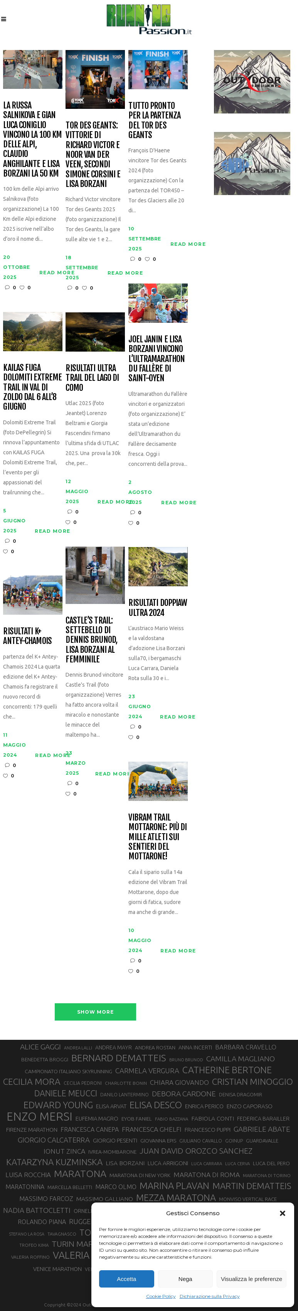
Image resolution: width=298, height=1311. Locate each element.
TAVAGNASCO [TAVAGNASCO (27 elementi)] (61, 1233)
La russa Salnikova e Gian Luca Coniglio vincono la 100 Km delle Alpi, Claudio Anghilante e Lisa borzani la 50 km (32, 139)
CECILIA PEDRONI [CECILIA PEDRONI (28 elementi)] (83, 1083)
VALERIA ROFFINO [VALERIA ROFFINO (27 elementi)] (30, 1256)
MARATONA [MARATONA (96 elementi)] (80, 1174)
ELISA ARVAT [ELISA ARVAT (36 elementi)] (111, 1106)
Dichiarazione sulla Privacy (210, 1296)
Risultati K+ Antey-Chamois (27, 636)
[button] (282, 1213)
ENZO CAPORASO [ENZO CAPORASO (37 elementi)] (250, 1106)
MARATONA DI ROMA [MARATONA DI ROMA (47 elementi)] (206, 1174)
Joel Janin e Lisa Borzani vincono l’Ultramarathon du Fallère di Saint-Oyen (156, 358)
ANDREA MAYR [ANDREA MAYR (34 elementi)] (113, 1047)
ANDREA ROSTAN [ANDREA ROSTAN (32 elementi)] (155, 1047)
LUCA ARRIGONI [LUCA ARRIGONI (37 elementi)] (168, 1163)
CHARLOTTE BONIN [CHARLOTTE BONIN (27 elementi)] (126, 1083)
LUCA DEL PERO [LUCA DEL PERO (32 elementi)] (271, 1163)
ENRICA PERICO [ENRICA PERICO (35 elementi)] (204, 1106)
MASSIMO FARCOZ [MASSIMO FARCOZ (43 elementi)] (46, 1198)
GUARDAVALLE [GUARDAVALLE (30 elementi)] (262, 1140)
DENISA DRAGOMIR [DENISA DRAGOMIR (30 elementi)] (240, 1094)
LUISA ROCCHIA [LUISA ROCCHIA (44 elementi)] (28, 1174)
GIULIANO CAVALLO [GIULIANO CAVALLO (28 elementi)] (200, 1140)
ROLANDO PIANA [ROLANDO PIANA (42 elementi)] (42, 1221)
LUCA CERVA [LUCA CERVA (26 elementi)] (237, 1163)
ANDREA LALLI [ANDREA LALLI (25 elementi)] (78, 1048)
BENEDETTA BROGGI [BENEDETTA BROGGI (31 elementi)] (44, 1059)
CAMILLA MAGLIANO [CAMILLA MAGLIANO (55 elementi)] (240, 1058)
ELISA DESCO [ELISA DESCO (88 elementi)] (156, 1105)
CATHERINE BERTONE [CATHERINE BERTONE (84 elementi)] (227, 1070)
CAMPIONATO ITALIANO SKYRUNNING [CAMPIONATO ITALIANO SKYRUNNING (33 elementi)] (68, 1071)
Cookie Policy (161, 1296)
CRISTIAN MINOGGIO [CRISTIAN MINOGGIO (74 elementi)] (252, 1081)
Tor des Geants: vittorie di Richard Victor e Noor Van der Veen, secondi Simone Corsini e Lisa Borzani (93, 154)
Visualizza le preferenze (251, 1279)
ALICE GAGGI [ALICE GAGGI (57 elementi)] (40, 1046)
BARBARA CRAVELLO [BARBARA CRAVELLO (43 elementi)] (245, 1047)
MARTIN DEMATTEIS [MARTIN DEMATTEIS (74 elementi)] (251, 1186)
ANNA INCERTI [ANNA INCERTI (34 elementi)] (195, 1047)
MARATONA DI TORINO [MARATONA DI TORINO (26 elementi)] (267, 1175)
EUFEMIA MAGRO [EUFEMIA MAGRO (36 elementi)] (97, 1118)
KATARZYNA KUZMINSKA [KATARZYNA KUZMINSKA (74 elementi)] (54, 1162)
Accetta (126, 1279)
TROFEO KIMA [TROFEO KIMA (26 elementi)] (34, 1245)
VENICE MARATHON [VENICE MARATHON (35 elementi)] (57, 1269)
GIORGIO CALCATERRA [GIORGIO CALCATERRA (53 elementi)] (54, 1140)
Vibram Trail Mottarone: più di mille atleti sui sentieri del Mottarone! (157, 836)
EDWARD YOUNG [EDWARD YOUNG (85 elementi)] (58, 1105)
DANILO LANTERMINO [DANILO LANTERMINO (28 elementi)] (124, 1094)
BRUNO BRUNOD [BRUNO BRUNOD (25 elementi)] (186, 1059)
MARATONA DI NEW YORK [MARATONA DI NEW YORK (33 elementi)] (139, 1175)
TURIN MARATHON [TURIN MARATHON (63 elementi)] (86, 1243)
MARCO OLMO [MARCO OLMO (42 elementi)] (115, 1186)
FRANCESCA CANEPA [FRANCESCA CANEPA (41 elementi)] (90, 1129)
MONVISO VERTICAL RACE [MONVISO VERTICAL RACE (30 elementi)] (248, 1199)
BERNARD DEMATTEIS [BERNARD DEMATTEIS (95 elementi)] (118, 1058)
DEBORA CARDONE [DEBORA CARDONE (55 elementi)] (184, 1093)
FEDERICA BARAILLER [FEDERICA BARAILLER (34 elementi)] (263, 1119)
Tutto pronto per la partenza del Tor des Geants (154, 120)
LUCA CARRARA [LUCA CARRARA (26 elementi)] (206, 1163)
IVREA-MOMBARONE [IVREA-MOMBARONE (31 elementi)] (112, 1152)
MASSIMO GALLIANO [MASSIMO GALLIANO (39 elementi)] (104, 1199)
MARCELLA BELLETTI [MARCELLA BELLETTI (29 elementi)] (69, 1187)
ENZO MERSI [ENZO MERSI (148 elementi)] (39, 1117)
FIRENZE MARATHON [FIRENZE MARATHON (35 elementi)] (31, 1129)
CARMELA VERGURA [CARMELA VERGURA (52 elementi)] (147, 1070)
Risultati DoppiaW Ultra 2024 (157, 607)
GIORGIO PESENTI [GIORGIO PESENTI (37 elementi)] (115, 1140)
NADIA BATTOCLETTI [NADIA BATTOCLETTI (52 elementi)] (37, 1210)
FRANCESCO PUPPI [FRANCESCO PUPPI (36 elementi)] (208, 1129)
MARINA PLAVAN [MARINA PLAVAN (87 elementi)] (174, 1186)
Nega (185, 1279)
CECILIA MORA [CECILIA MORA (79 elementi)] (32, 1081)
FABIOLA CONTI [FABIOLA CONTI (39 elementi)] (212, 1118)
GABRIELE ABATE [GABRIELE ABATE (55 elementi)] (262, 1129)
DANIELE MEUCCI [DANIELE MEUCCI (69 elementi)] (65, 1093)
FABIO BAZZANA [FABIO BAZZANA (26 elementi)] (171, 1118)
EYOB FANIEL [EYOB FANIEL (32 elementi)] (136, 1119)
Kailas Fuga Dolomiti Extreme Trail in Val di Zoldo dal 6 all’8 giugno (32, 387)
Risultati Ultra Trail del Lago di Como (92, 377)
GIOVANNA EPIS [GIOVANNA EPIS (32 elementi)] (158, 1141)
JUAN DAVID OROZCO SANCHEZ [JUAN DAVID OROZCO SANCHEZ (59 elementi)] (196, 1150)
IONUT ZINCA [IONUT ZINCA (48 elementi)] (64, 1151)
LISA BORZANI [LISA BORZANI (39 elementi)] (125, 1163)
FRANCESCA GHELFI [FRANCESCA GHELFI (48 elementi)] (152, 1129)
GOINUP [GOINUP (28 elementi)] (234, 1140)
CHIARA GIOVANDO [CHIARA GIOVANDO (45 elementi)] (179, 1082)
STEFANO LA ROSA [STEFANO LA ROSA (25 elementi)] (26, 1234)
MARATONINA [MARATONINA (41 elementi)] (24, 1186)
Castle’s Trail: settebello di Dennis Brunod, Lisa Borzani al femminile (91, 639)
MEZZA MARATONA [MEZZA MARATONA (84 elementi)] (176, 1198)
